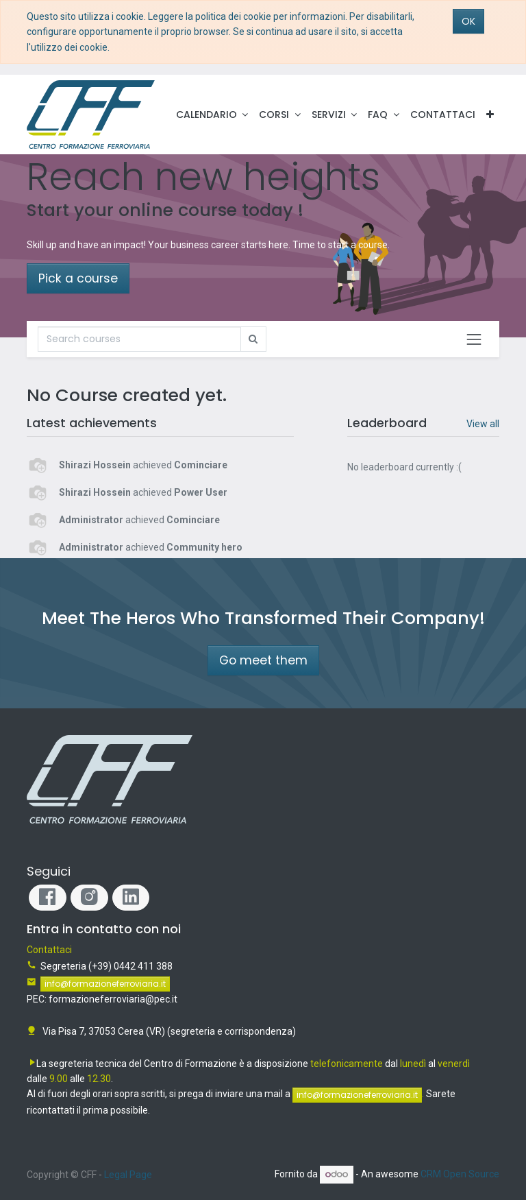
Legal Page (128, 1174)
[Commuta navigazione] (474, 339)
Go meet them (263, 660)
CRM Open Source (460, 1173)
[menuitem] (443, 114)
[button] (490, 114)
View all (482, 423)
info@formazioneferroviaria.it (105, 983)
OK (468, 21)
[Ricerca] (139, 338)
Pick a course (78, 278)
